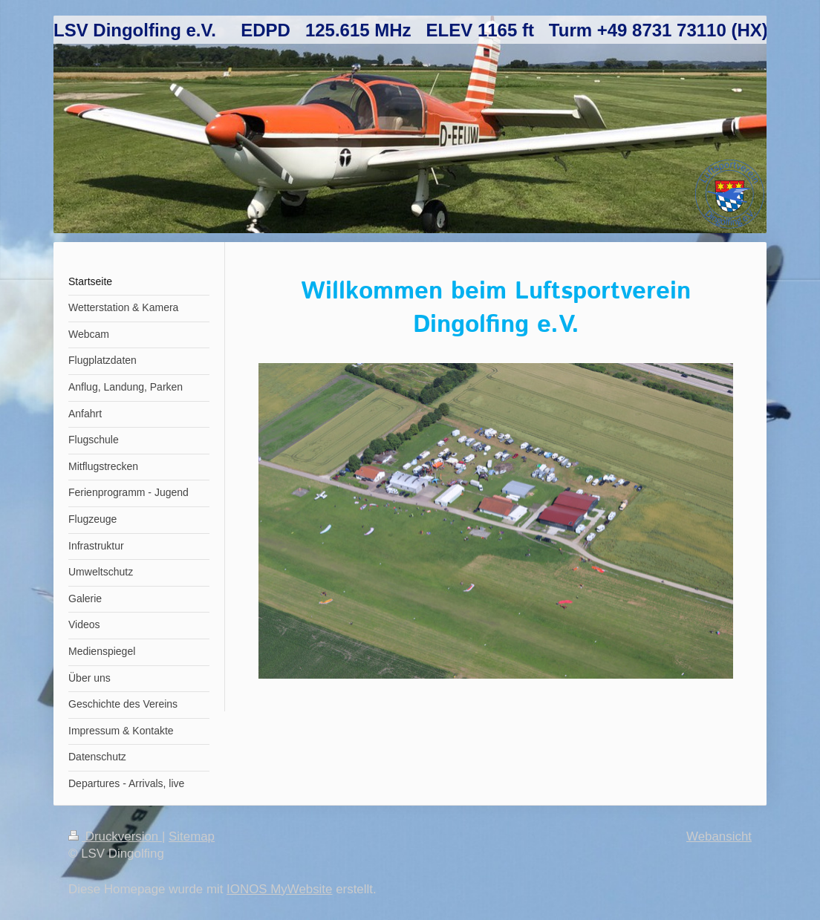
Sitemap (192, 836)
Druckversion (115, 836)
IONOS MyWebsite (279, 889)
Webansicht (719, 836)
